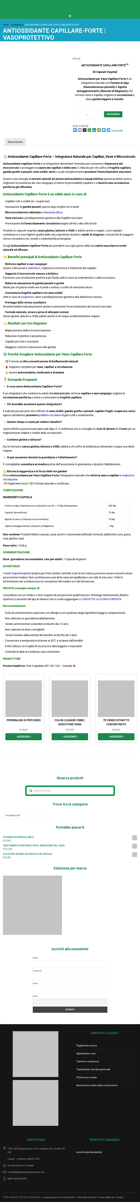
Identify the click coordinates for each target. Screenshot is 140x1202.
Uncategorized (17, 24)
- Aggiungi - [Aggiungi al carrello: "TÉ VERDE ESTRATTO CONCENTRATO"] (116, 737)
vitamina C (34, 268)
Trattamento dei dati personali (93, 1069)
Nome (35, 958)
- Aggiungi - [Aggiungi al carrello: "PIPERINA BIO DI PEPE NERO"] (24, 737)
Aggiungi (113, 114)
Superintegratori (22, 573)
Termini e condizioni (87, 1061)
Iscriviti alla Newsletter (89, 1152)
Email (35, 983)
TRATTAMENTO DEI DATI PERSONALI (22, 1197)
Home (6, 24)
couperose (27, 297)
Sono (35, 996)
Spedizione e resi (86, 1053)
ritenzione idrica (53, 212)
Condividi (117, 131)
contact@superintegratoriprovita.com (25, 1172)
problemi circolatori (49, 415)
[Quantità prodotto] (88, 115)
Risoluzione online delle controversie (97, 1085)
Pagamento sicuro (86, 1045)
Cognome (37, 970)
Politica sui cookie (86, 1077)
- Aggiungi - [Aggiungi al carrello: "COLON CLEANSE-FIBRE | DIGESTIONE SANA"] (70, 737)
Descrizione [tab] (15, 142)
